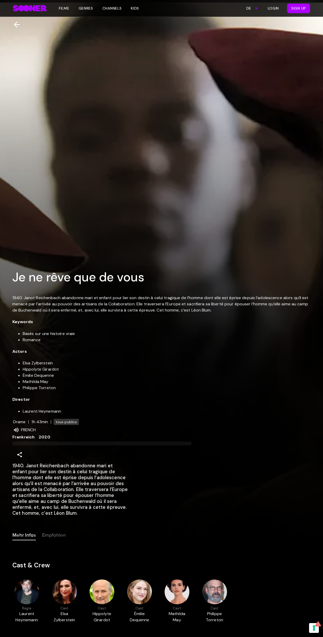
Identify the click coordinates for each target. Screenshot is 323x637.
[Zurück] (14, 24)
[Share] (19, 455)
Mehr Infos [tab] (24, 534)
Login (273, 8)
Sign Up (298, 8)
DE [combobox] (248, 8)
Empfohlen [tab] (54, 534)
